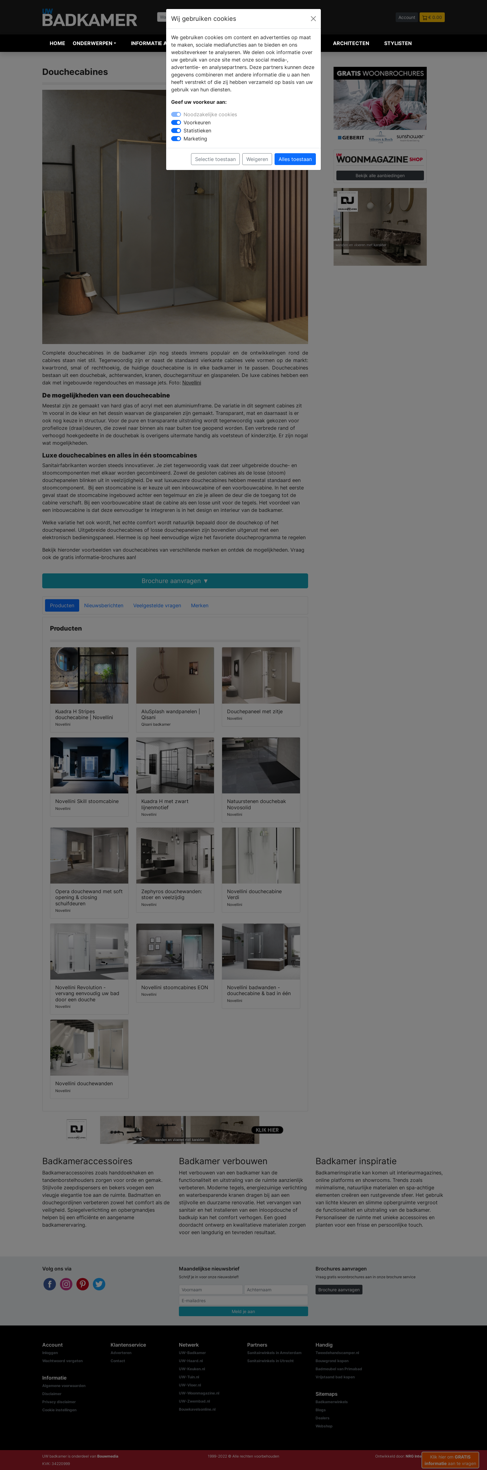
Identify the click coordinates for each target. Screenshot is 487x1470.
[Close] (313, 19)
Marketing (195, 139)
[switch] (176, 122)
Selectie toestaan (215, 159)
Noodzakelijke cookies (210, 114)
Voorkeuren (197, 122)
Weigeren (257, 159)
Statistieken (197, 130)
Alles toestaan (295, 159)
